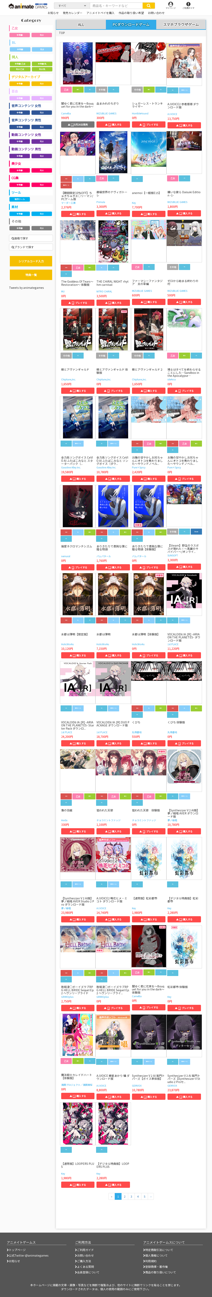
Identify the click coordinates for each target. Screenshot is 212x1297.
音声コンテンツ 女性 (26, 105)
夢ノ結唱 (172, 820)
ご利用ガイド (84, 1250)
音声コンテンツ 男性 (26, 120)
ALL (81, 25)
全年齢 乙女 (20, 63)
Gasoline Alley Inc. (71, 467)
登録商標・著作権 (155, 1267)
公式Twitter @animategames (29, 1255)
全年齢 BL (42, 63)
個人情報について (155, 1255)
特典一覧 (31, 275)
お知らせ (13, 1261)
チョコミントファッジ (108, 820)
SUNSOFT (172, 555)
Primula (100, 202)
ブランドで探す (23, 247)
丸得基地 (137, 732)
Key (134, 202)
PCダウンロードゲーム (131, 24)
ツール (16, 192)
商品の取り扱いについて (159, 1272)
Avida (64, 820)
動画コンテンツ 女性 (26, 134)
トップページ (16, 1250)
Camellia (66, 113)
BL (14, 42)
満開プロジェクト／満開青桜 (76, 1084)
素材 (14, 206)
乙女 (14, 28)
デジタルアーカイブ (25, 76)
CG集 (15, 177)
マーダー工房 (68, 202)
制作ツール (20, 199)
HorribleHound (140, 113)
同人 (15, 57)
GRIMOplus (67, 996)
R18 (42, 34)
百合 (14, 91)
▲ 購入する (113, 124)
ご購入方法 (83, 1261)
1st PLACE (173, 644)
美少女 (16, 163)
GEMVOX (137, 1085)
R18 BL (42, 69)
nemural (65, 556)
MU (63, 291)
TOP (62, 33)
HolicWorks (67, 644)
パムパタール (103, 556)
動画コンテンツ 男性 (26, 149)
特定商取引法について (158, 1250)
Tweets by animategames (26, 288)
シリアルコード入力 (31, 261)
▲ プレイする (148, 124)
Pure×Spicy (138, 467)
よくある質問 (84, 1267)
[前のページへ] (111, 1196)
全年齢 (20, 34)
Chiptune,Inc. (68, 379)
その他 (16, 221)
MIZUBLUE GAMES (106, 113)
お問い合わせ (84, 1255)
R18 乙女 (20, 69)
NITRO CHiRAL (104, 291)
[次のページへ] (151, 1196)
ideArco (171, 379)
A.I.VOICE (172, 114)
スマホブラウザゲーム (181, 25)
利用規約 (149, 1261)
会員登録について (87, 1272)
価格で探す (20, 238)
